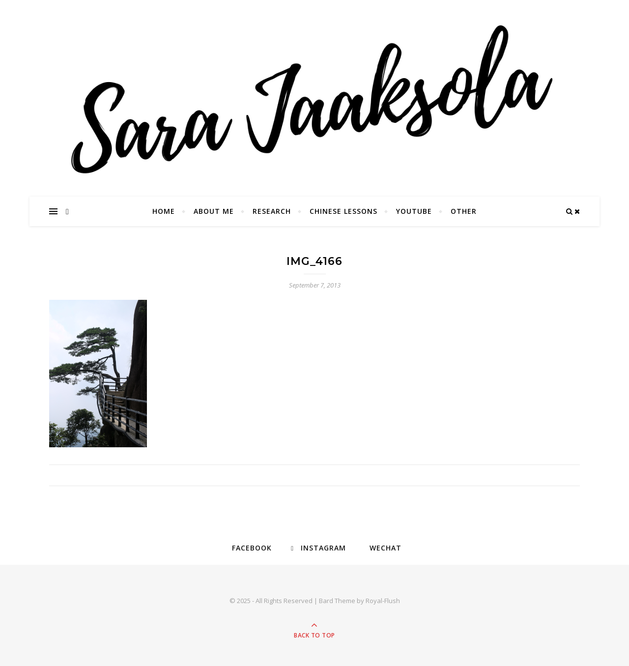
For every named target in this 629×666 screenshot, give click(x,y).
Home (163, 211)
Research (272, 211)
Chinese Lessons (343, 211)
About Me (214, 211)
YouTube (414, 211)
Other (464, 211)
